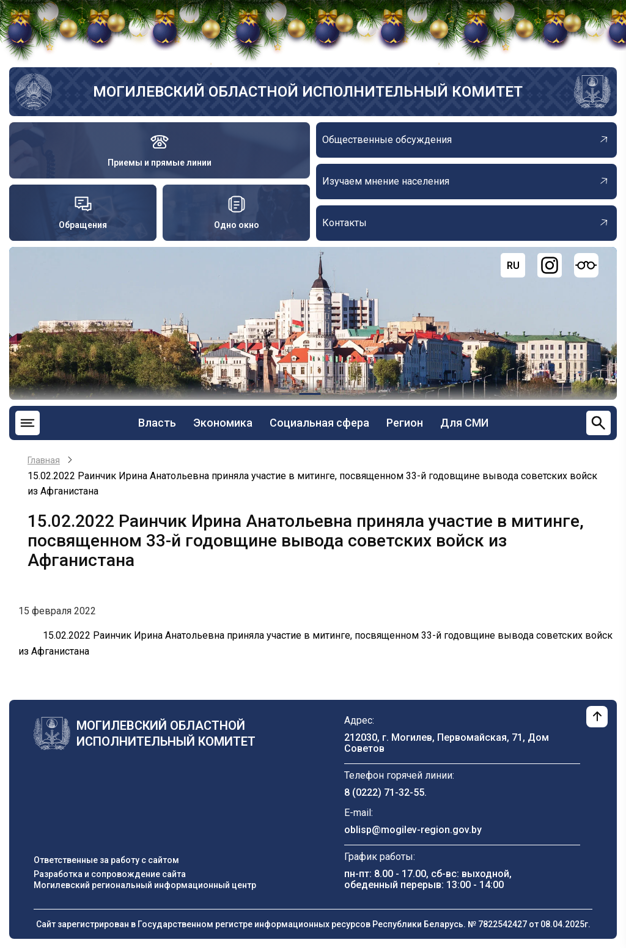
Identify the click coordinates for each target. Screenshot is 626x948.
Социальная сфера (319, 422)
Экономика (222, 422)
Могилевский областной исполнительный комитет (308, 91)
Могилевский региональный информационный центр (145, 885)
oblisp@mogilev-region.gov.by (413, 830)
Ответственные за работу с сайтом (106, 860)
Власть (157, 422)
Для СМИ (464, 422)
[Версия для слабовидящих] (586, 265)
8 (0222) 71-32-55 (384, 792)
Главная (44, 460)
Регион (404, 422)
